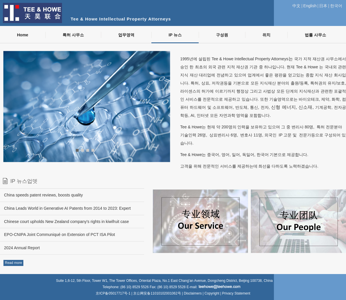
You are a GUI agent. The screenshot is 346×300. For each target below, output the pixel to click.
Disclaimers (193, 293)
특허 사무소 (73, 35)
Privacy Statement (236, 293)
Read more (13, 263)
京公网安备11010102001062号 (157, 293)
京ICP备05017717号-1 (113, 293)
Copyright (211, 293)
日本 (323, 5)
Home (22, 35)
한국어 (336, 5)
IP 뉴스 (175, 35)
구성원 (222, 35)
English (310, 5)
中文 (296, 5)
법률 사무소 (315, 35)
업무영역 (126, 35)
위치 (266, 35)
